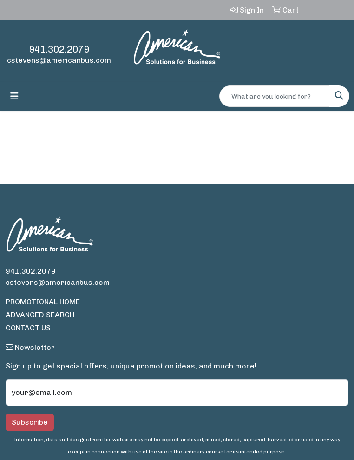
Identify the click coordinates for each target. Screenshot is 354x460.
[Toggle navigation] (14, 96)
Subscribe (30, 422)
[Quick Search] (274, 96)
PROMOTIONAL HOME (43, 301)
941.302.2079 (59, 49)
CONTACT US (28, 327)
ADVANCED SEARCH (40, 314)
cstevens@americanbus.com (59, 60)
